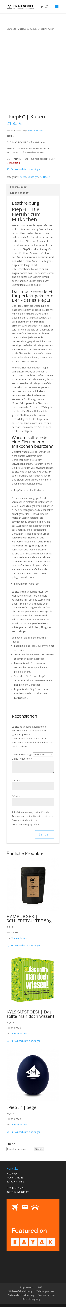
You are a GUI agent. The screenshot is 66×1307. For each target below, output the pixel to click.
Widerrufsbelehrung (20, 1291)
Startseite (11, 28)
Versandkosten (35, 130)
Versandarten (47, 1295)
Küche (33, 28)
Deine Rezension (22, 758)
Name (16, 780)
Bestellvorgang (31, 1299)
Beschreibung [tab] (18, 186)
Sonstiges (33, 176)
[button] (24, 169)
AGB (40, 1287)
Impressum (26, 1287)
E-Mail (16, 796)
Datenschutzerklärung (21, 1295)
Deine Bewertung (22, 754)
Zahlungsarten (45, 1291)
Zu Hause (23, 28)
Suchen (39, 1148)
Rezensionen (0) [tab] (19, 192)
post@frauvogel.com (18, 1191)
